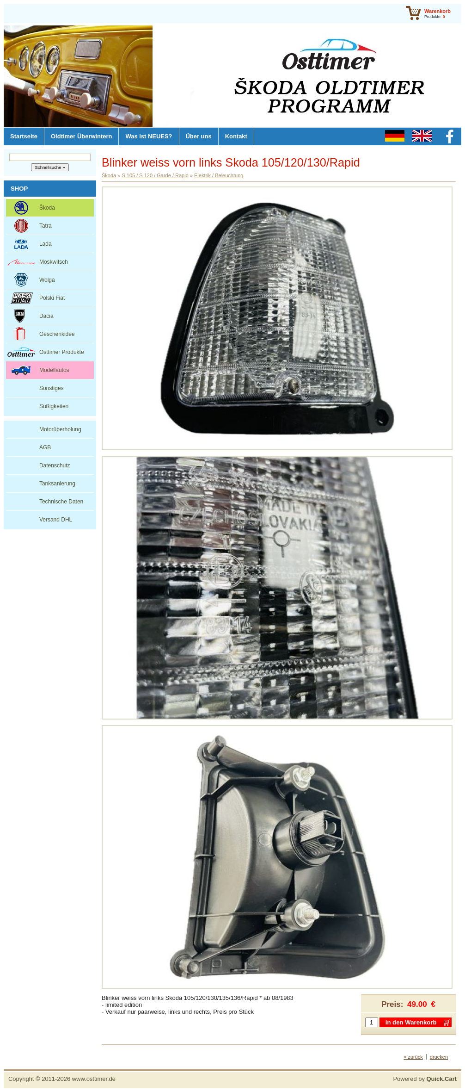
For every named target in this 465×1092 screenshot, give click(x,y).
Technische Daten (61, 501)
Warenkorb (437, 11)
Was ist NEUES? (148, 136)
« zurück (413, 1057)
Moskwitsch (53, 262)
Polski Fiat (52, 298)
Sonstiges (51, 388)
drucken (439, 1057)
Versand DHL (55, 519)
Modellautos (54, 370)
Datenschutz (54, 465)
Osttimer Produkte (61, 352)
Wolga (47, 280)
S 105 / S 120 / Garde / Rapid (155, 175)
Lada (45, 244)
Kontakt (236, 136)
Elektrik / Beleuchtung (218, 175)
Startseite (23, 136)
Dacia (46, 316)
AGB (45, 447)
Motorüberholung (60, 429)
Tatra (45, 226)
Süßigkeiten (53, 406)
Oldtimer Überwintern (81, 136)
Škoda (47, 208)
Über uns (199, 136)
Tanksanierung (57, 483)
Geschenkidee (57, 334)
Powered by (425, 1078)
